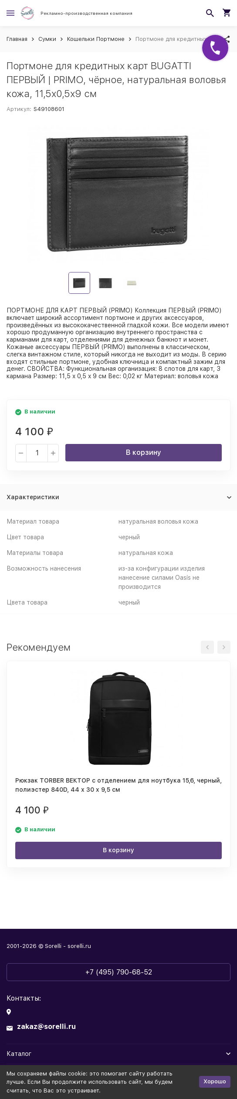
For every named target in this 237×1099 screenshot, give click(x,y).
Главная (17, 39)
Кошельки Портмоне (96, 39)
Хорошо (214, 1081)
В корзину (143, 452)
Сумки (47, 39)
